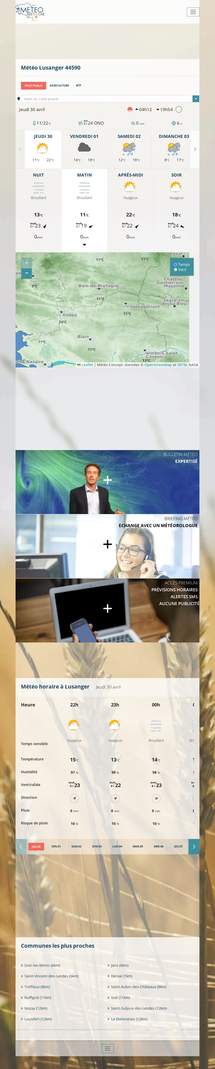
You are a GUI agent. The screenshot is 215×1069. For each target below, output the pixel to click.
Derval (120, 975)
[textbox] (110, 99)
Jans (118, 965)
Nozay (34, 1008)
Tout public (34, 85)
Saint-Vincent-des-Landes (49, 975)
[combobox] (111, 98)
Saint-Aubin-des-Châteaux (137, 986)
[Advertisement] (114, 40)
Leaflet (85, 364)
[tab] (36, 846)
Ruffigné (36, 997)
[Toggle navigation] (193, 11)
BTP (78, 85)
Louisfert (36, 1018)
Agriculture (59, 85)
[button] (34, 280)
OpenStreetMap (158, 364)
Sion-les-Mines (40, 965)
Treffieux (35, 986)
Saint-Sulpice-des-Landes (137, 1008)
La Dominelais (127, 1018)
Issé (119, 997)
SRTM (182, 364)
